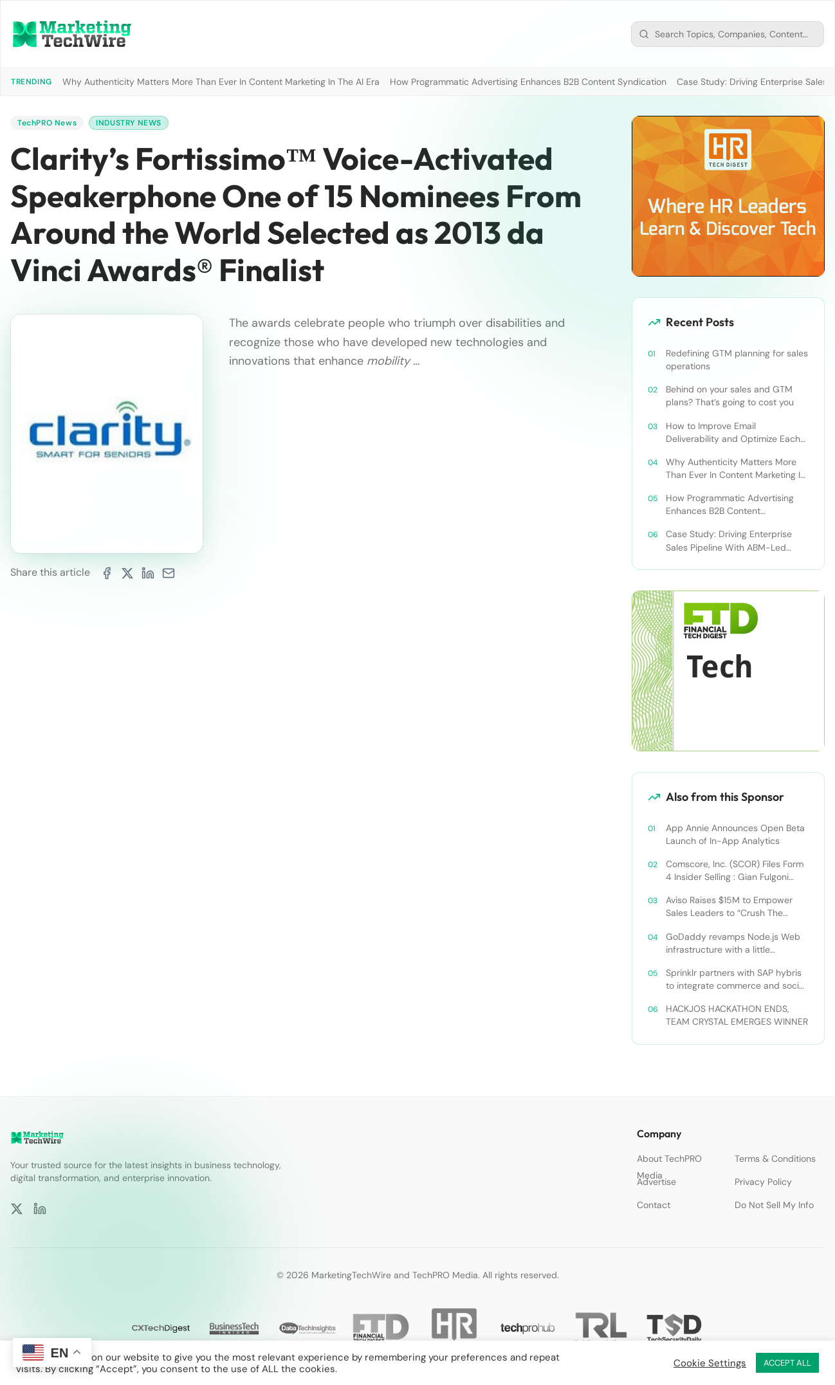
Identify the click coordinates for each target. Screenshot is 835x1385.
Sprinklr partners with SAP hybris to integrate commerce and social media (736, 979)
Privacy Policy (763, 1182)
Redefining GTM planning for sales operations (737, 359)
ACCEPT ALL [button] (787, 1362)
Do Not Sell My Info (774, 1205)
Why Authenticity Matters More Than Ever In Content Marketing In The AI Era (221, 81)
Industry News (128, 123)
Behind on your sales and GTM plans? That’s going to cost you (730, 395)
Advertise (656, 1182)
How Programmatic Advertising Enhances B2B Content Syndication (528, 81)
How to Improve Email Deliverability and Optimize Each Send (733, 432)
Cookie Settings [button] (710, 1363)
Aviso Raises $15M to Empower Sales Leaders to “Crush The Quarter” (729, 906)
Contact (653, 1205)
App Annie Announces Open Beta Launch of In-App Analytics (735, 834)
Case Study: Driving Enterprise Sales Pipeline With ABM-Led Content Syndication (729, 540)
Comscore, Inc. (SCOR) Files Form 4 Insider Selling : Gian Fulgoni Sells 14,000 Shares (734, 870)
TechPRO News (47, 123)
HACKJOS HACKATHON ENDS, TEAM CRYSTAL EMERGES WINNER (737, 1015)
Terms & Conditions (775, 1158)
